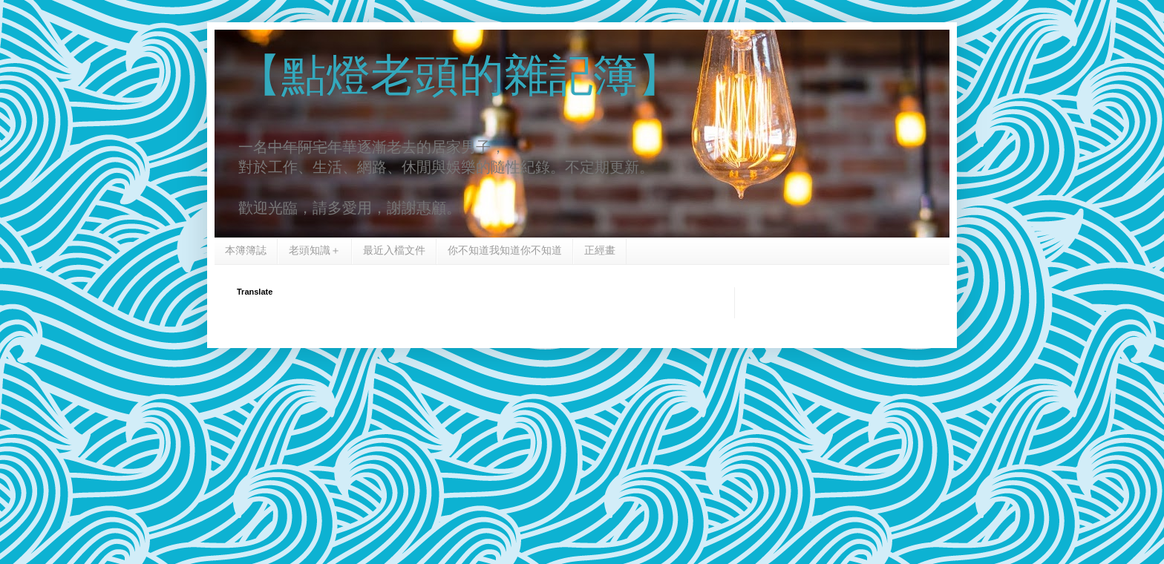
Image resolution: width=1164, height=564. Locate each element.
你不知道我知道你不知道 (505, 250)
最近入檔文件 (394, 250)
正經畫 (599, 250)
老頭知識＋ (315, 250)
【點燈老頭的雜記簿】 (459, 75)
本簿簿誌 (246, 250)
